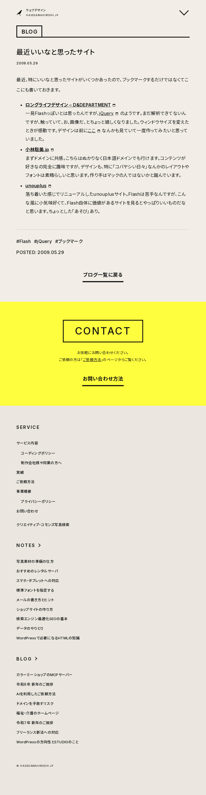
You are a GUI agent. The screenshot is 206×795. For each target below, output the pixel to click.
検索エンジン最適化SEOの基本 (42, 619)
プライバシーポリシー (38, 501)
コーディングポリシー (38, 453)
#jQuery (43, 241)
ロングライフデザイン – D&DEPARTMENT (68, 105)
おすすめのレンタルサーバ (37, 571)
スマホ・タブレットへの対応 (37, 581)
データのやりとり (29, 628)
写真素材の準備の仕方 (35, 561)
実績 (20, 472)
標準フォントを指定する (35, 590)
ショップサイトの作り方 (34, 609)
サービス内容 (27, 443)
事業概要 (23, 491)
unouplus (35, 185)
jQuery (106, 113)
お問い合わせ (27, 511)
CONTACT (103, 331)
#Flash (23, 241)
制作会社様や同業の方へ (41, 463)
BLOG (29, 31)
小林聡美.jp (37, 149)
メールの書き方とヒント (35, 600)
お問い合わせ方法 (103, 379)
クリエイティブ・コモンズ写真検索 (42, 525)
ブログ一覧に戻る (103, 275)
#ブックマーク (69, 241)
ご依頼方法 (92, 360)
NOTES (25, 545)
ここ (92, 130)
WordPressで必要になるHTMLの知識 (47, 638)
